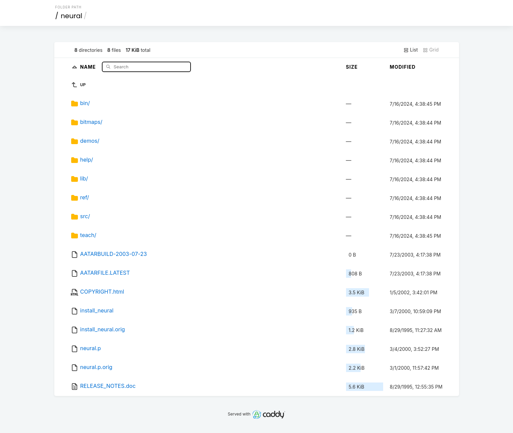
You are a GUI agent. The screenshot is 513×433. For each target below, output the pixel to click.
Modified (403, 67)
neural (71, 16)
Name (88, 66)
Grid (431, 50)
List (410, 50)
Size (352, 67)
